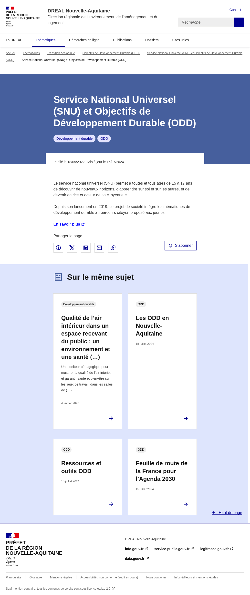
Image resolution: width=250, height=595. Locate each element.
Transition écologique (61, 53)
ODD (104, 138)
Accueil (10, 53)
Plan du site (13, 577)
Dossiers (151, 40)
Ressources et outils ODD (81, 467)
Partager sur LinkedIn (86, 248)
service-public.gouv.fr (171, 549)
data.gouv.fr (134, 559)
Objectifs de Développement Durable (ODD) (111, 53)
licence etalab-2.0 (98, 588)
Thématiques (45, 40)
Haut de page (230, 513)
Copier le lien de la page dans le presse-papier (113, 248)
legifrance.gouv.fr (214, 549)
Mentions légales (61, 577)
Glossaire (36, 577)
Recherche (239, 22)
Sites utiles (180, 40)
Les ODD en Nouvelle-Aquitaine (152, 326)
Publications (122, 40)
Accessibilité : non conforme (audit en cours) (109, 577)
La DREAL (14, 40)
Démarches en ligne (84, 40)
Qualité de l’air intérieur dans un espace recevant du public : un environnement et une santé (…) (85, 337)
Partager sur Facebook (58, 248)
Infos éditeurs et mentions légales (196, 577)
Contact (235, 10)
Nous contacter (156, 577)
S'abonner (180, 245)
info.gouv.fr (134, 549)
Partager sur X (72, 248)
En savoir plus (66, 224)
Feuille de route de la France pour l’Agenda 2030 (162, 471)
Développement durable (74, 138)
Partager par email (99, 248)
